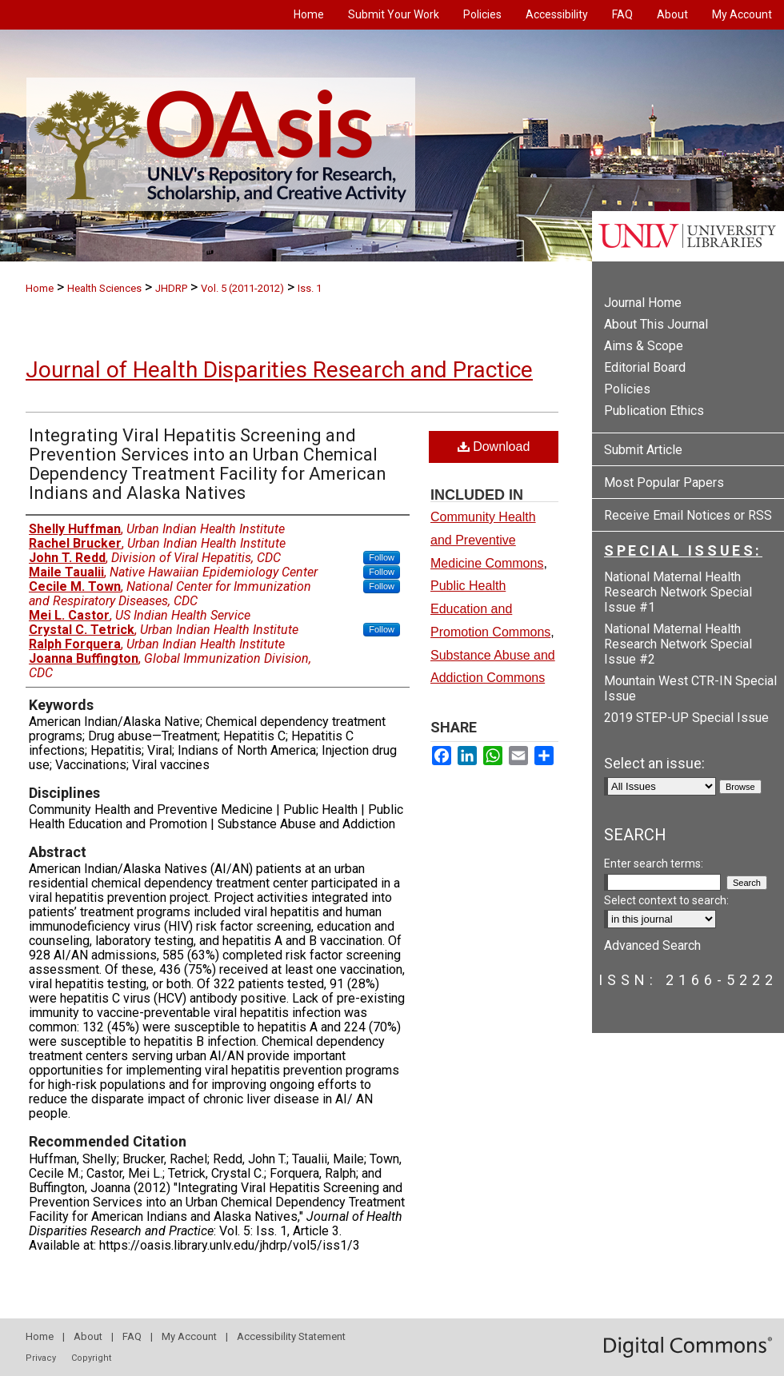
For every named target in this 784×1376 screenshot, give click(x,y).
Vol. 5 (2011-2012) (242, 288)
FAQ (132, 1336)
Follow (381, 557)
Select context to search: (666, 900)
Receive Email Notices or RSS (688, 515)
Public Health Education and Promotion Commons (490, 609)
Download (494, 446)
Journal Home (643, 302)
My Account (189, 1336)
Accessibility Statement (291, 1336)
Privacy (41, 1358)
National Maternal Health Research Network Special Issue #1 (678, 592)
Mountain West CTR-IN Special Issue (690, 688)
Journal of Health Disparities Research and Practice (279, 370)
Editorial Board (645, 367)
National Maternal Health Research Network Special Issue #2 (678, 644)
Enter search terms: (653, 863)
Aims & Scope (643, 345)
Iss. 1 (310, 288)
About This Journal (656, 324)
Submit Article (643, 449)
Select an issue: (654, 763)
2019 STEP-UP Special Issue (686, 717)
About (88, 1336)
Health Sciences (104, 288)
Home (40, 288)
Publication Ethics (654, 410)
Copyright (91, 1358)
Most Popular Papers (664, 482)
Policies (627, 389)
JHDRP (171, 288)
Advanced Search (652, 945)
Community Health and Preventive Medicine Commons (486, 540)
